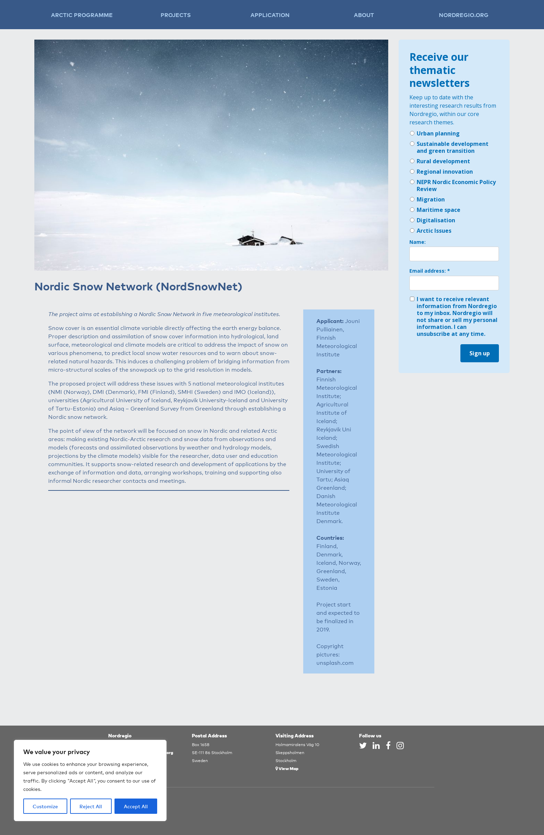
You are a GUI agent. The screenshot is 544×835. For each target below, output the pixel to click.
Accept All (136, 806)
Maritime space (434, 209)
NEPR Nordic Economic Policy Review (452, 185)
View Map (286, 768)
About (364, 14)
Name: (417, 242)
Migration (427, 199)
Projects (176, 14)
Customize (45, 806)
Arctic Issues (430, 230)
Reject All (90, 806)
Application (270, 14)
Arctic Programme (82, 14)
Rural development (439, 161)
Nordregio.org (463, 14)
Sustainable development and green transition (448, 147)
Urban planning (434, 133)
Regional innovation (441, 171)
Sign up (479, 353)
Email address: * (429, 271)
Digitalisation (432, 220)
